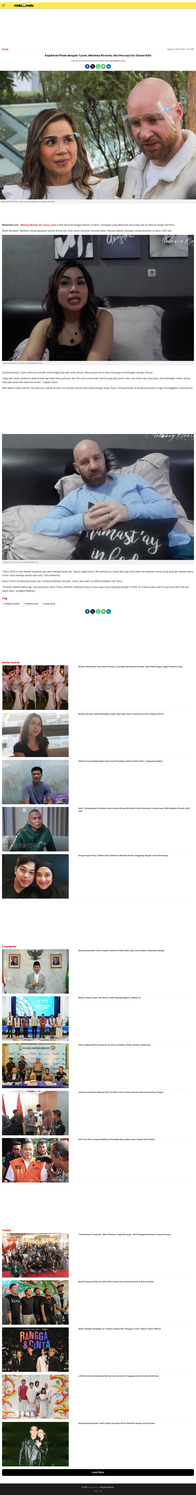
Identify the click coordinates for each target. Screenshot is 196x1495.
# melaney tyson (31, 604)
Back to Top (98, 1491)
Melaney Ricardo (29, 225)
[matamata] (24, 6)
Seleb (5, 49)
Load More (98, 1472)
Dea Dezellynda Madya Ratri (96, 61)
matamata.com (92, 1487)
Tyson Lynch (49, 225)
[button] (3, 5)
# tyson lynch (49, 604)
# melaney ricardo (11, 604)
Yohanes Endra (77, 61)
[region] (98, 28)
